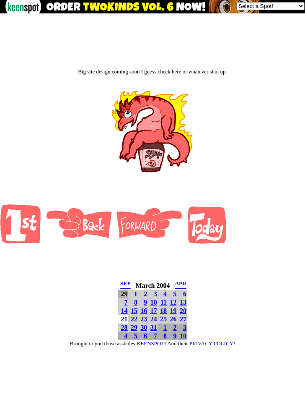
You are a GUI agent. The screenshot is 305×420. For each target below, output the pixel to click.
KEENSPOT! (151, 343)
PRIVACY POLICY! (212, 343)
